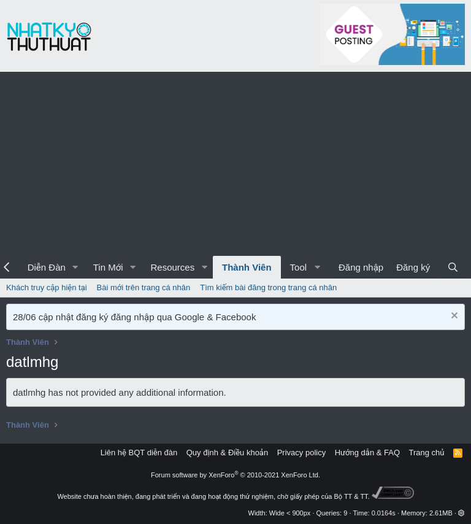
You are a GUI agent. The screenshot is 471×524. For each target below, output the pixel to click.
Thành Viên (247, 267)
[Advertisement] (235, 164)
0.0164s (384, 513)
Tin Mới (108, 267)
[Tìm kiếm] (453, 267)
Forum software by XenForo (235, 475)
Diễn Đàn (47, 267)
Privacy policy (301, 452)
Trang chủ (427, 452)
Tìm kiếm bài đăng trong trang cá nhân (268, 287)
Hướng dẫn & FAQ (367, 452)
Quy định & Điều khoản (227, 452)
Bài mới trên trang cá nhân (144, 287)
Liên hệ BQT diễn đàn (139, 452)
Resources (172, 267)
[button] (75, 267)
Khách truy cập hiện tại (46, 287)
